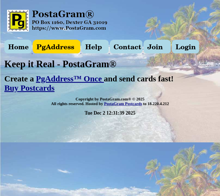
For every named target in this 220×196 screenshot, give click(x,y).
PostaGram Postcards (123, 104)
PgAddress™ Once (70, 78)
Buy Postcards (29, 87)
